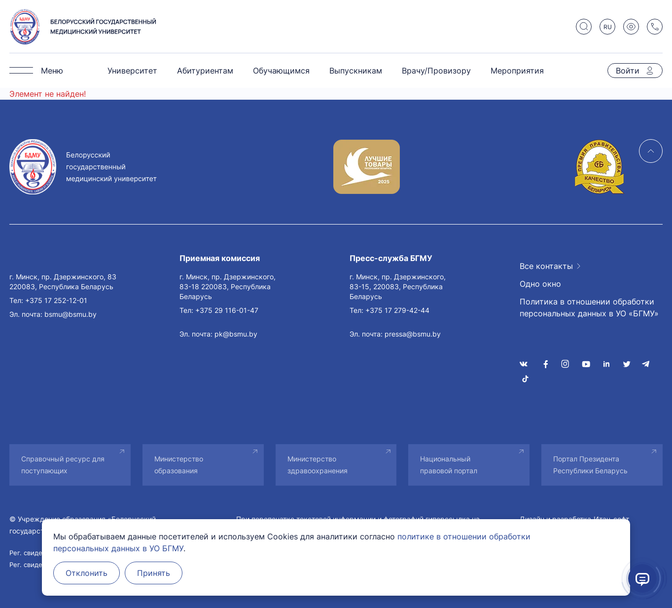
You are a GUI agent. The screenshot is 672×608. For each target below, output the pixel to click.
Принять (153, 573)
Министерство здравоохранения (317, 465)
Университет (132, 71)
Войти (627, 71)
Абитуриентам (205, 71)
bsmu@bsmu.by (70, 314)
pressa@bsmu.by (413, 334)
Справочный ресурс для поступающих (63, 465)
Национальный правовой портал (448, 465)
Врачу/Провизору (436, 71)
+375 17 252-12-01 (56, 300)
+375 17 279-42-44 (397, 310)
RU (607, 27)
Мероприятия (517, 71)
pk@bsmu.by (235, 334)
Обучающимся (281, 71)
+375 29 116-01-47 (226, 310)
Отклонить (86, 573)
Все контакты (546, 266)
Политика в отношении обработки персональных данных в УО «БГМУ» (589, 307)
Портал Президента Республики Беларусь (590, 465)
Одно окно (540, 284)
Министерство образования (178, 465)
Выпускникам (355, 71)
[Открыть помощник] (642, 578)
